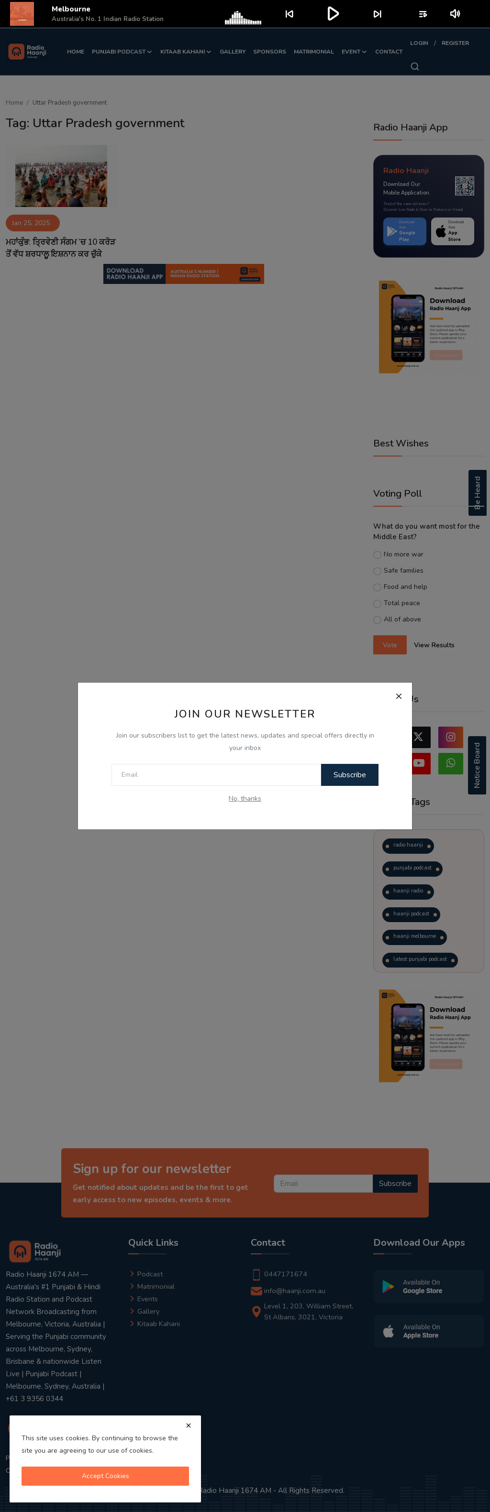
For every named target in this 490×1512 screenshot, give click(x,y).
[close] (188, 1425)
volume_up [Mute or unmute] (455, 14)
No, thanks (245, 798)
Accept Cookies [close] (105, 1475)
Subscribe (345, 775)
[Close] (399, 696)
